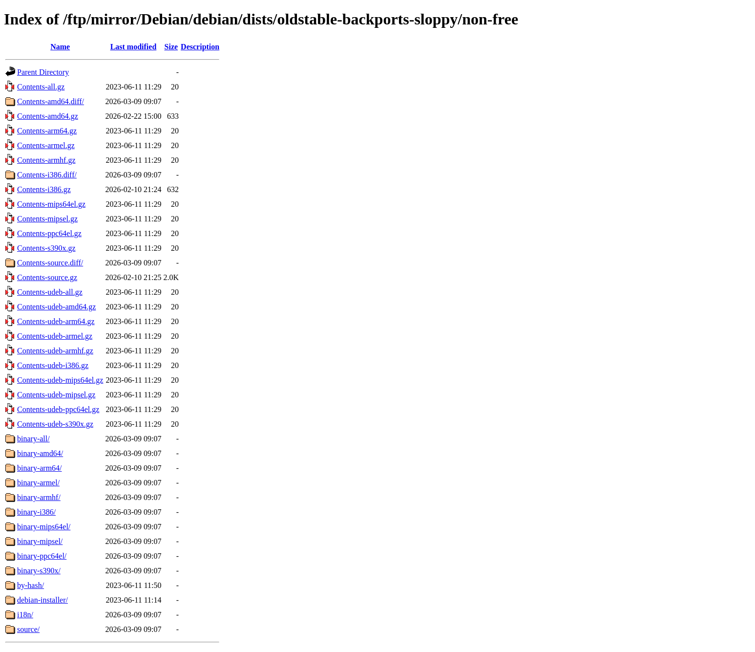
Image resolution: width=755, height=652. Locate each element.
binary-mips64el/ (43, 526)
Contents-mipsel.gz (47, 219)
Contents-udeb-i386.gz (52, 365)
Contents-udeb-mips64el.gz (60, 380)
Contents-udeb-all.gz (50, 292)
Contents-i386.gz (44, 189)
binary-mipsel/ (40, 541)
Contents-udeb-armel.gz (54, 336)
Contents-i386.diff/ (47, 175)
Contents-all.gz (40, 87)
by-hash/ (30, 585)
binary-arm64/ (39, 468)
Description (200, 47)
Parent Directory (43, 72)
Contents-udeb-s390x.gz (55, 424)
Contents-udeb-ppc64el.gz (58, 409)
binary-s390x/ (39, 570)
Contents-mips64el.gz (51, 204)
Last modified (133, 47)
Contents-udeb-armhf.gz (55, 351)
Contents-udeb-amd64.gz (56, 307)
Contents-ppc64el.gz (49, 233)
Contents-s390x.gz (46, 248)
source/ (28, 629)
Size (171, 47)
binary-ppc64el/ (41, 556)
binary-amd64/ (40, 453)
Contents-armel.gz (46, 145)
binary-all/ (33, 439)
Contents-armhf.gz (46, 160)
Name (60, 47)
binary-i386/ (36, 512)
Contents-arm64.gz (47, 131)
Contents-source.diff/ (50, 263)
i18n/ (25, 614)
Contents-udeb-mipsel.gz (56, 395)
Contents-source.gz (47, 277)
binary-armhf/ (39, 497)
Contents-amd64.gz (47, 116)
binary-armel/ (38, 482)
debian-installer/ (42, 600)
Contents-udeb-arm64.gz (56, 321)
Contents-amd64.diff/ (50, 101)
